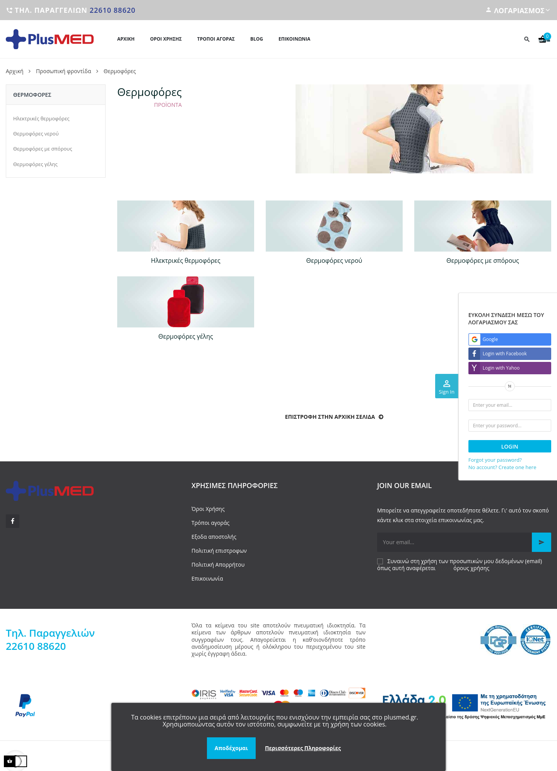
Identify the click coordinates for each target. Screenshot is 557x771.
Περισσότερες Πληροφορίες (303, 748)
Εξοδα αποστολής (213, 536)
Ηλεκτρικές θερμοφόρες (41, 118)
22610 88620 (113, 10)
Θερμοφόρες (32, 94)
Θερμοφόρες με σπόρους (42, 148)
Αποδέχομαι (231, 748)
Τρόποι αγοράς (210, 522)
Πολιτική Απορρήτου (217, 564)
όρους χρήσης (471, 568)
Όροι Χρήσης (208, 508)
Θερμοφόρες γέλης (35, 164)
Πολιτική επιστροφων (219, 550)
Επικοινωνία (207, 578)
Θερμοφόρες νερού (36, 133)
